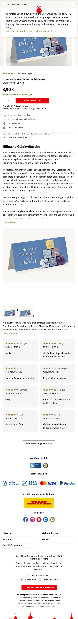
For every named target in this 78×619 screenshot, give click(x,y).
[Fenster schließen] (73, 4)
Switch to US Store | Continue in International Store (30, 31)
